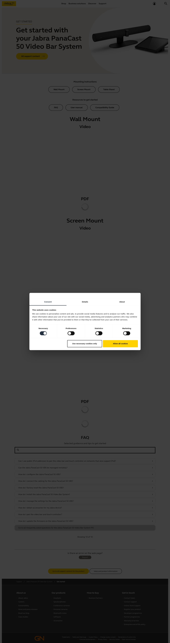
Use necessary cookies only (84, 344)
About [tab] (122, 302)
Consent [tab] (48, 302)
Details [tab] (85, 302)
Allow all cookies (120, 344)
